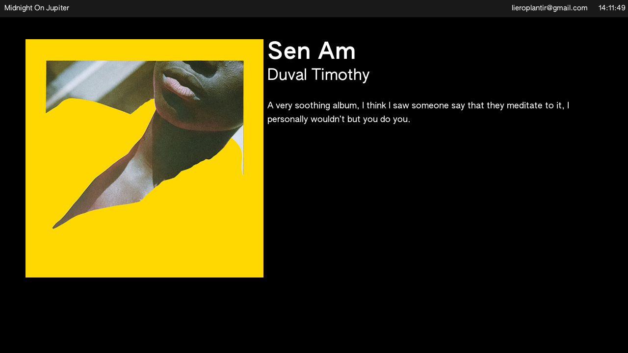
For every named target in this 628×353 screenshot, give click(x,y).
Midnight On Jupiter (36, 8)
